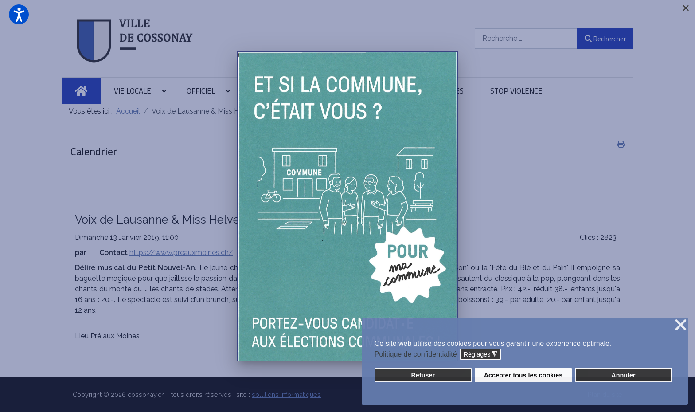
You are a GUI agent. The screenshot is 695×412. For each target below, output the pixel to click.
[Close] (685, 8)
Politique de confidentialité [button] (416, 354)
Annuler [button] (623, 375)
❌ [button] (681, 325)
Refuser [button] (423, 375)
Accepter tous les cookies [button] (523, 375)
